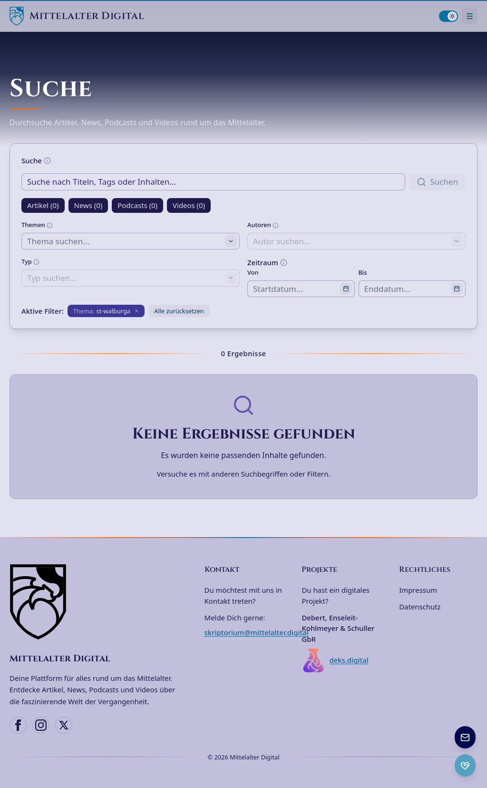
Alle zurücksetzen (179, 311)
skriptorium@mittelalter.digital (257, 632)
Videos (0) (189, 205)
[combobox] (130, 241)
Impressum (418, 590)
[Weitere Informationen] (47, 160)
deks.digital (335, 660)
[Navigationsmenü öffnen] (469, 16)
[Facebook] (18, 725)
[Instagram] (40, 725)
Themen (37, 224)
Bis (363, 272)
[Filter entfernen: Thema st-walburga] (106, 311)
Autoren (263, 224)
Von (252, 272)
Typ (30, 261)
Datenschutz (419, 606)
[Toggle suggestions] (231, 241)
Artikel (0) (43, 205)
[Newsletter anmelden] (465, 737)
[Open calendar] (346, 289)
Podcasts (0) (137, 205)
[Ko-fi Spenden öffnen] (465, 765)
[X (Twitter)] (63, 725)
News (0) (88, 205)
